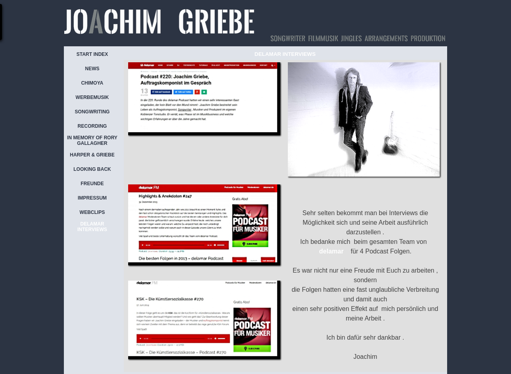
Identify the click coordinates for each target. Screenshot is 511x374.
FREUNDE (92, 183)
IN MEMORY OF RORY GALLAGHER (92, 140)
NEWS (92, 68)
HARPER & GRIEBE (92, 155)
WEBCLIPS (92, 212)
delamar (331, 251)
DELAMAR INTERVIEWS (92, 226)
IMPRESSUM (92, 198)
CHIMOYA (92, 83)
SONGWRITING (92, 112)
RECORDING (92, 126)
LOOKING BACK (92, 169)
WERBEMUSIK (92, 97)
